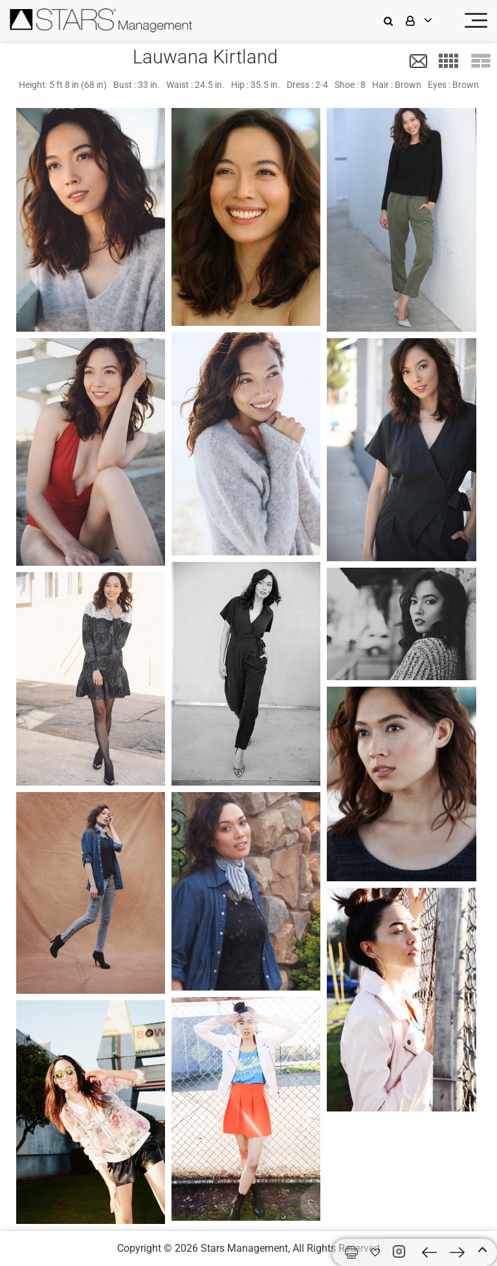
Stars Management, (245, 1248)
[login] (427, 20)
